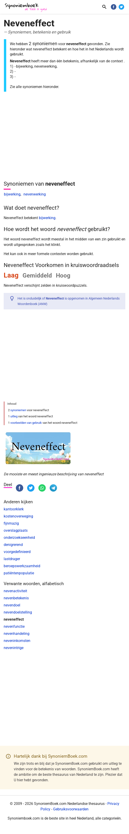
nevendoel (12, 605)
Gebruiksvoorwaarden (71, 809)
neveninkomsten (17, 641)
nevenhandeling (16, 633)
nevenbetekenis (16, 598)
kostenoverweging (18, 516)
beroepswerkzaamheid (22, 566)
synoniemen (18, 410)
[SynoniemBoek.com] (27, 7)
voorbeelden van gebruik (26, 422)
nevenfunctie (14, 626)
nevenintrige (13, 648)
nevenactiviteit (15, 591)
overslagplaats (16, 530)
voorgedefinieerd (17, 552)
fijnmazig (11, 523)
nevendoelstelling (18, 612)
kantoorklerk (14, 509)
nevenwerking (34, 194)
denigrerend (13, 544)
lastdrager (12, 559)
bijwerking (12, 194)
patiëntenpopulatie (19, 573)
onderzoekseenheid (19, 537)
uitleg (13, 416)
